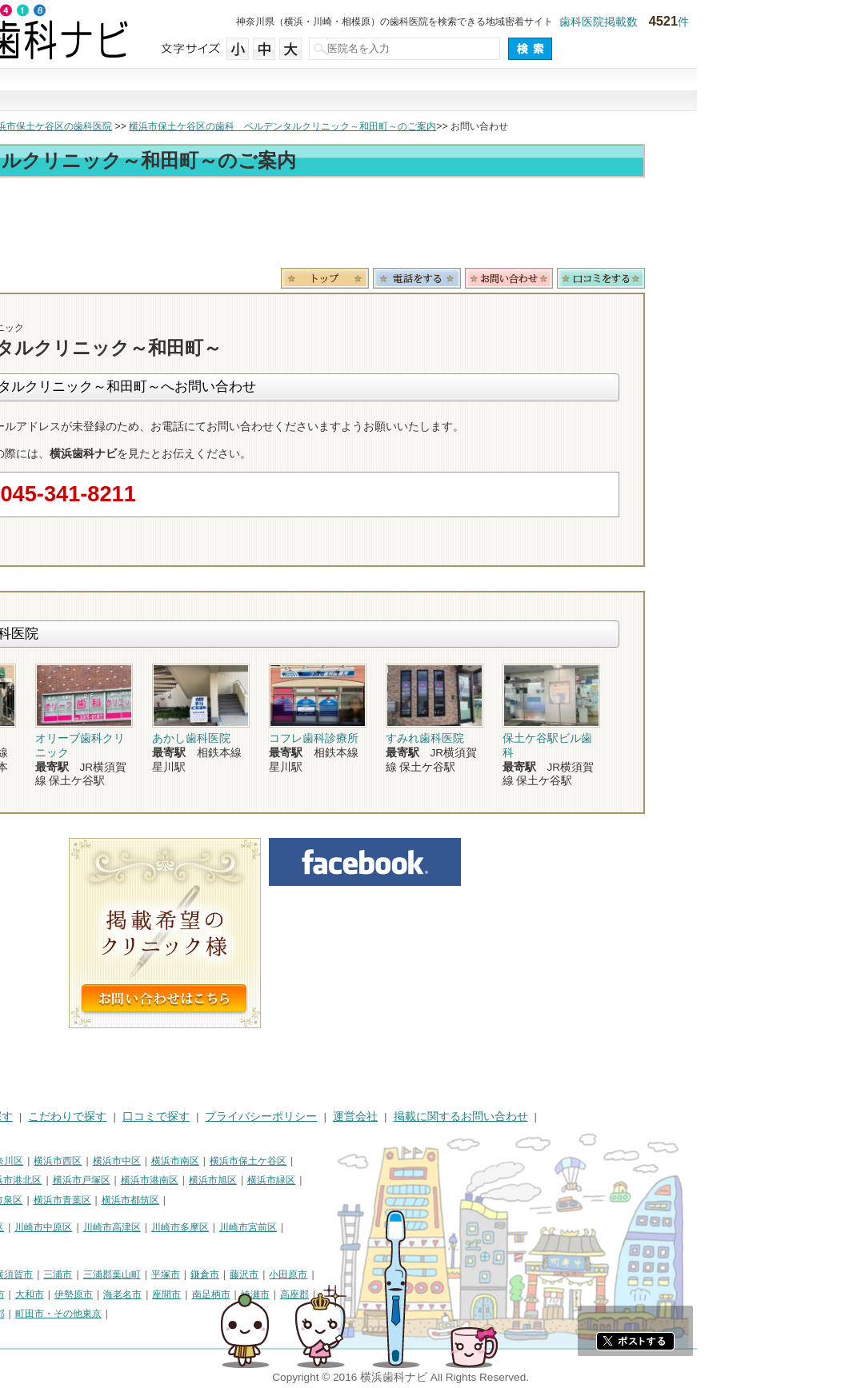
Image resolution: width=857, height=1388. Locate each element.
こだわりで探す (428, 90)
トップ (22, 126)
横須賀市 (173, 1274)
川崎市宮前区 (408, 1227)
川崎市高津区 (272, 1227)
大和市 (189, 1294)
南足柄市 (371, 1294)
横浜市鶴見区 (77, 1161)
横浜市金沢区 (105, 1180)
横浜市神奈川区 (149, 1161)
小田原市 (448, 1274)
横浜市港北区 (173, 1180)
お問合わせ (669, 278)
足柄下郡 (145, 1313)
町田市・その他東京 (218, 1313)
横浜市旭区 (373, 1180)
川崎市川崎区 (77, 1227)
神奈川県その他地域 (51, 1274)
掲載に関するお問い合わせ (621, 1117)
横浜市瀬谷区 (37, 1200)
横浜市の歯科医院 (92, 126)
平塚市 (325, 1274)
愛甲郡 (100, 1313)
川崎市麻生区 (37, 1247)
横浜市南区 (335, 1161)
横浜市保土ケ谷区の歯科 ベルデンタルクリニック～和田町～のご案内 (442, 126)
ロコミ (761, 278)
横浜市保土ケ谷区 (408, 1161)
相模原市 (125, 1274)
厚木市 (150, 1294)
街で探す (211, 90)
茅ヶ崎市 (27, 1294)
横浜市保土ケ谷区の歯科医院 (209, 126)
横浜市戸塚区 (241, 1180)
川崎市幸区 (140, 1227)
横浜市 (22, 1161)
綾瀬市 (415, 1294)
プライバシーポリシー (421, 1117)
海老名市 (282, 1294)
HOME (24, 1117)
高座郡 (454, 1294)
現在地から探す (646, 90)
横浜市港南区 (309, 1180)
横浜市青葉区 (222, 1200)
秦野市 (110, 1294)
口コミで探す (537, 90)
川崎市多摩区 (340, 1227)
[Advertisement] (429, 225)
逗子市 (71, 1294)
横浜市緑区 (431, 1180)
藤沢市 (404, 1274)
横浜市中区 (277, 1161)
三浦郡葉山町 (272, 1274)
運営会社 (515, 1117)
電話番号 (577, 278)
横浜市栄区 (100, 1200)
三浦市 (217, 1274)
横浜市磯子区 (37, 1180)
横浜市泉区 (158, 1200)
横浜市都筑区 (290, 1200)
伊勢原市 (233, 1294)
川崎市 (22, 1227)
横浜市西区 (218, 1161)
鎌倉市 (364, 1274)
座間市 (326, 1294)
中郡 (17, 1313)
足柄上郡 (57, 1313)
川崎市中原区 (203, 1227)
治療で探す (320, 90)
